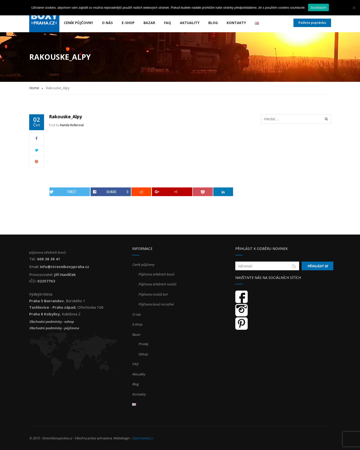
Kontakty (236, 22)
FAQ (167, 22)
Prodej (143, 344)
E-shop (128, 22)
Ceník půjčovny (78, 22)
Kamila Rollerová (72, 125)
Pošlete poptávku (312, 23)
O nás (107, 22)
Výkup (143, 354)
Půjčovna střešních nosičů (157, 284)
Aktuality (189, 22)
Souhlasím (318, 7)
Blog (213, 22)
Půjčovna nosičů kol (152, 294)
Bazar (149, 22)
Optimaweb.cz (142, 438)
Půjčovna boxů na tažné (155, 304)
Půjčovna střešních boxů (156, 274)
